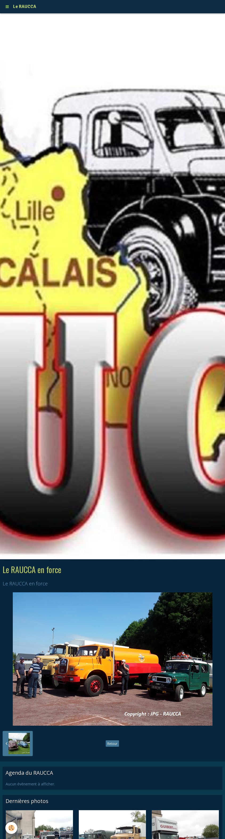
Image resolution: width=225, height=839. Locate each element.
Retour (112, 743)
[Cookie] (11, 828)
